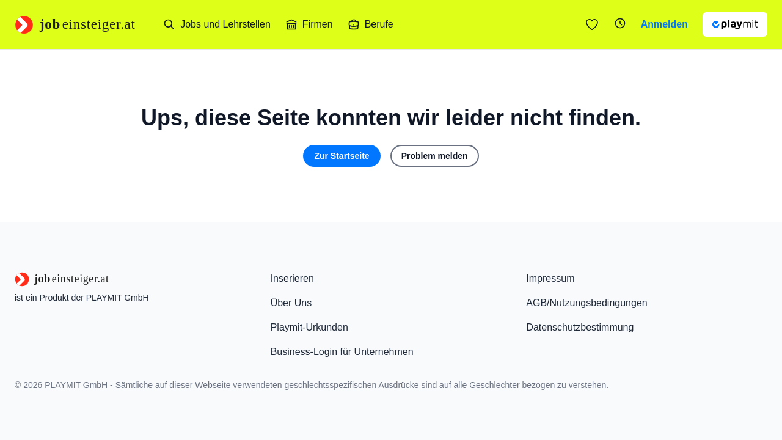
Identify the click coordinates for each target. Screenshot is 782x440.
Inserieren (292, 278)
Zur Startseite (341, 156)
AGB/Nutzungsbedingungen (586, 303)
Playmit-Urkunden (309, 327)
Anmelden (664, 24)
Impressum (550, 278)
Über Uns (291, 303)
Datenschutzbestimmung (580, 327)
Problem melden (434, 156)
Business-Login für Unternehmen (342, 351)
